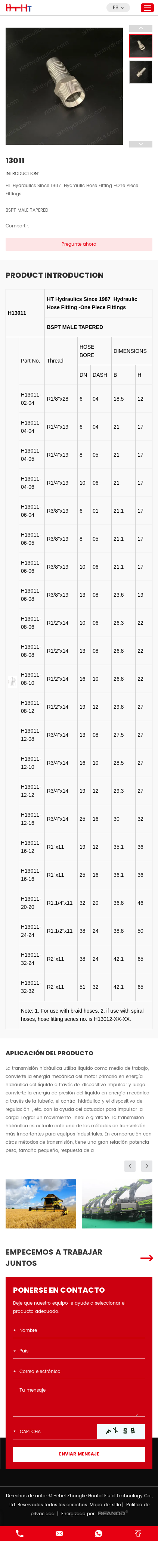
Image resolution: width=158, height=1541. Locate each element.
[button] (130, 1166)
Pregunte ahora (79, 244)
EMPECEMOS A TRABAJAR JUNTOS (54, 1258)
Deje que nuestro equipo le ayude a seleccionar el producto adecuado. (69, 1307)
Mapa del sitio (105, 1505)
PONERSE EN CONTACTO (59, 1290)
